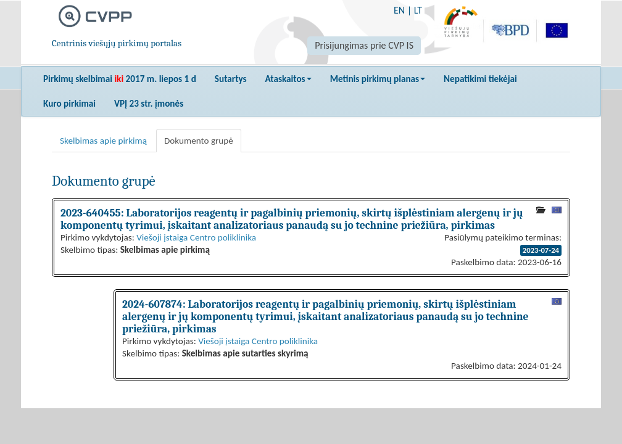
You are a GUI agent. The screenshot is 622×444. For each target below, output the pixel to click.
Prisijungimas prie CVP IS (364, 45)
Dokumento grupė (198, 140)
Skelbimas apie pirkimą (103, 140)
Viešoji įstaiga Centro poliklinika (196, 237)
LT (418, 10)
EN (399, 10)
